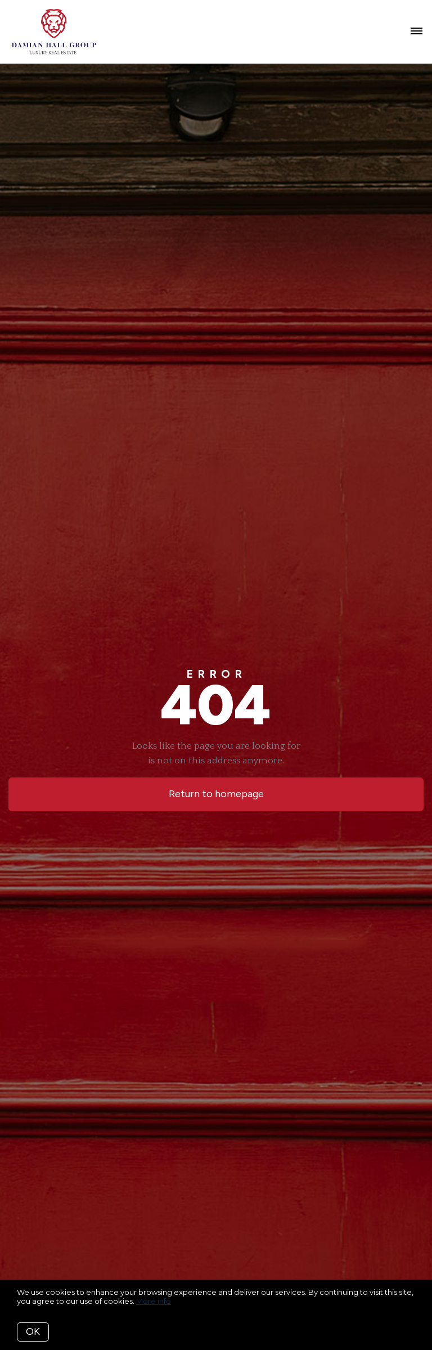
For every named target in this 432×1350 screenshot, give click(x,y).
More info (153, 1301)
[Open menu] (416, 32)
